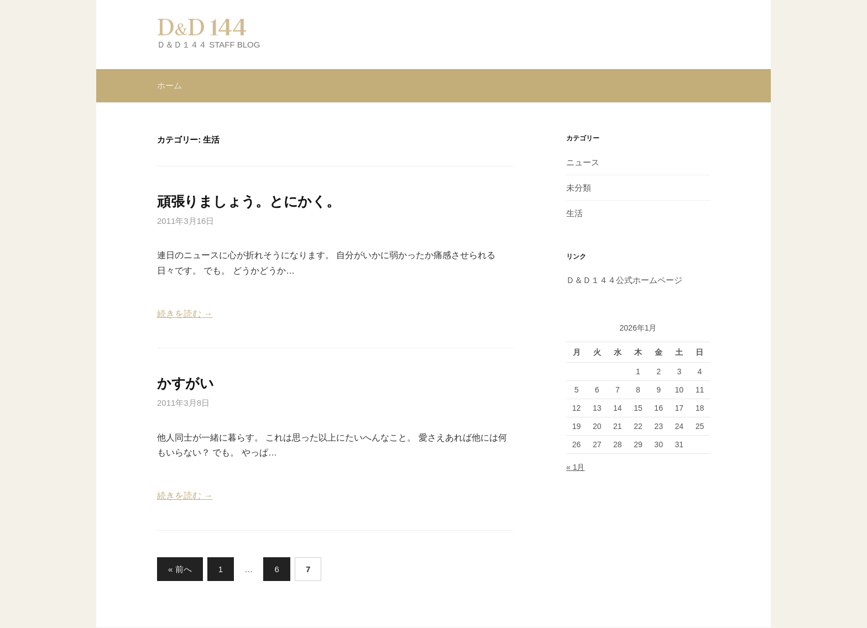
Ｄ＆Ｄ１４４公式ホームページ (624, 280)
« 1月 (575, 467)
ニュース (582, 162)
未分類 (578, 187)
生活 (574, 213)
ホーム (169, 85)
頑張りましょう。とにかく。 (248, 201)
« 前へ (180, 569)
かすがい (185, 383)
